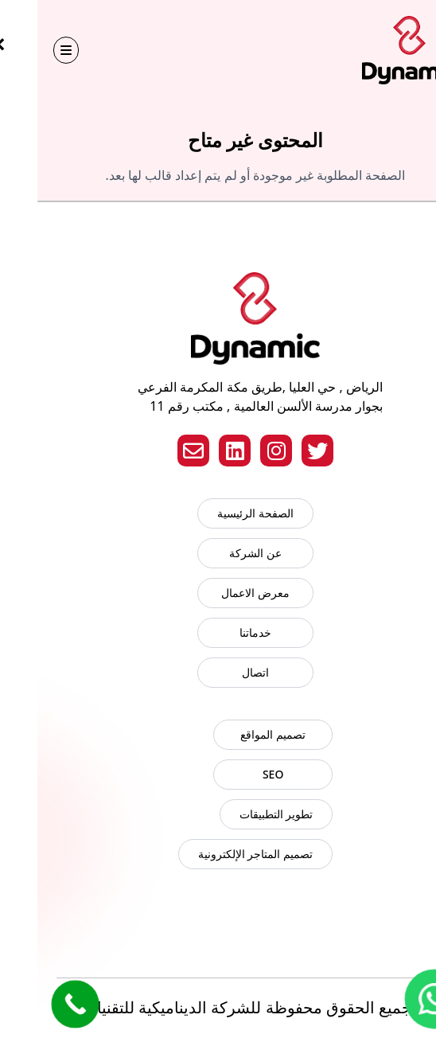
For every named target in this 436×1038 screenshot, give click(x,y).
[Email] (156, 450)
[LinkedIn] (197, 450)
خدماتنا (218, 632)
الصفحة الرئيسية (218, 513)
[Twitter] (280, 450)
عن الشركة (218, 552)
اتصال (218, 672)
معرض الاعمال (218, 592)
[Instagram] (239, 450)
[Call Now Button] (37, 1004)
